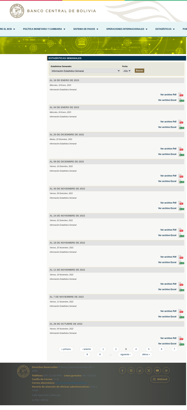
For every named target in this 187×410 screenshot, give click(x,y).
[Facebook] (122, 375)
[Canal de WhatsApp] (166, 375)
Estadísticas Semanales (61, 71)
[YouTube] (157, 375)
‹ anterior (86, 354)
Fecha (124, 71)
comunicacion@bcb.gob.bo (71, 387)
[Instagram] (131, 375)
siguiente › (125, 359)
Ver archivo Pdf (172, 99)
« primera (66, 354)
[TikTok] (139, 375)
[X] (148, 375)
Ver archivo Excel (171, 105)
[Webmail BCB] (160, 384)
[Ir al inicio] (93, 11)
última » (146, 359)
